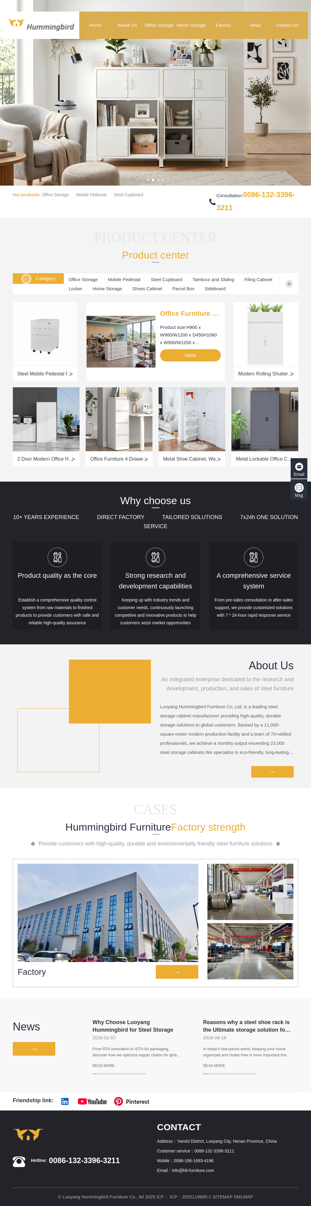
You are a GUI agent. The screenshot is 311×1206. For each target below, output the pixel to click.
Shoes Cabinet (147, 288)
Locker (75, 288)
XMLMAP (243, 1196)
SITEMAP (223, 1196)
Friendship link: (33, 1100)
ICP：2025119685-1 (190, 1196)
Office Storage (55, 194)
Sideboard (215, 288)
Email (299, 469)
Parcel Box (184, 288)
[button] (148, 180)
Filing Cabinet (258, 279)
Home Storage (107, 288)
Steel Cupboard (128, 194)
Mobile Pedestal (91, 194)
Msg (299, 490)
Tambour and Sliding (213, 279)
